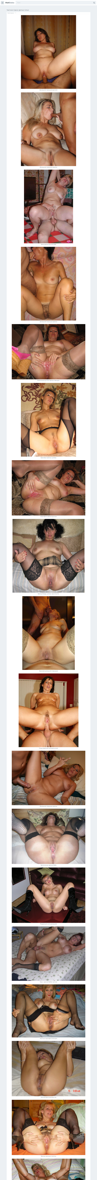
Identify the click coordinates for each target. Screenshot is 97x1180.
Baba (9, 2)
